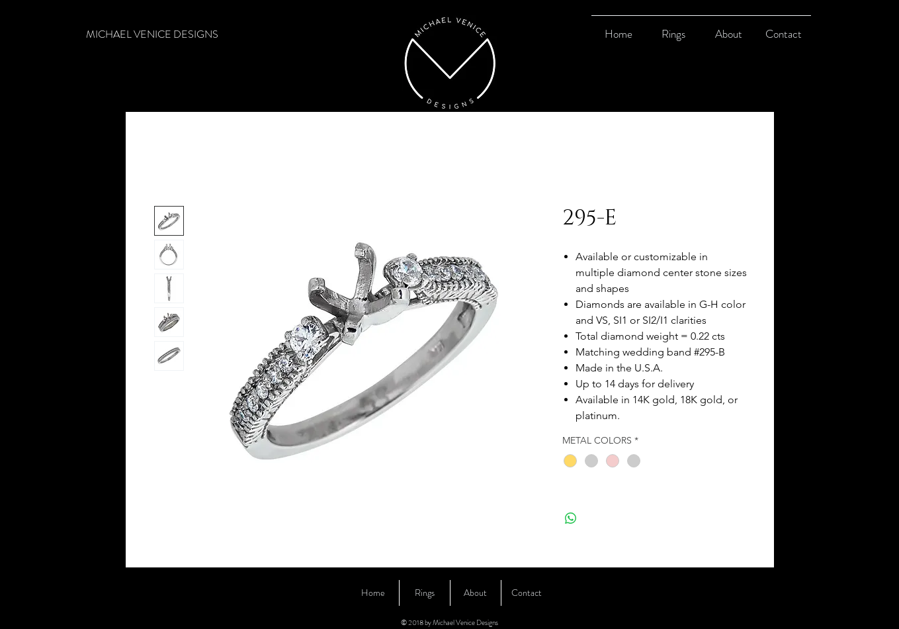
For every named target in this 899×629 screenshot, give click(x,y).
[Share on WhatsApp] (571, 518)
